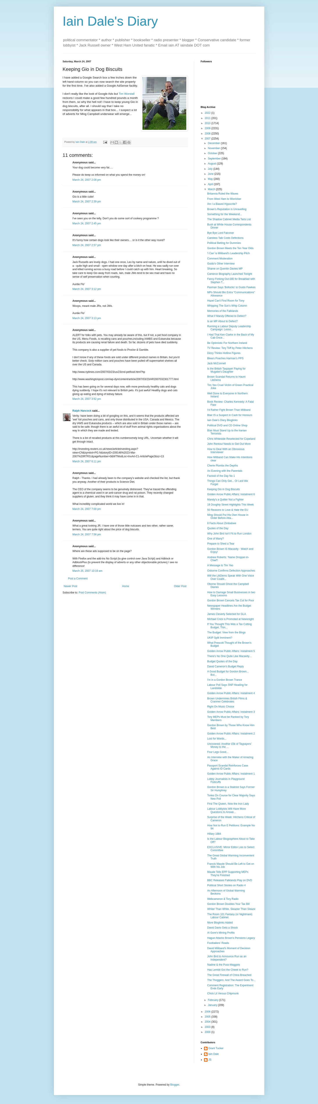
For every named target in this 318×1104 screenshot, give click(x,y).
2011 (208, 118)
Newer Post (70, 586)
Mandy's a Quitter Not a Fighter (225, 499)
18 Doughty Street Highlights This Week (230, 504)
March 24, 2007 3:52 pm (87, 398)
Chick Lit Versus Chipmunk (222, 993)
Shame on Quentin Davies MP (224, 268)
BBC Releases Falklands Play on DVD (229, 880)
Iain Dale (213, 1054)
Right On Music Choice (220, 706)
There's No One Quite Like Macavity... (229, 656)
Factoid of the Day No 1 (221, 475)
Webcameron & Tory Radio (222, 898)
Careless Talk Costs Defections (225, 237)
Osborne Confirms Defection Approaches (231, 570)
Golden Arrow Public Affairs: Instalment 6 (231, 494)
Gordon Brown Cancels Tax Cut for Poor (230, 600)
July (210, 168)
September (214, 158)
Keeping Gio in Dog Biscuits (223, 489)
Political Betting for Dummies (224, 243)
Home (125, 586)
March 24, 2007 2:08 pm (87, 179)
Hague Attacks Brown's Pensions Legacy (231, 938)
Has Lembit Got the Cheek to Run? (227, 969)
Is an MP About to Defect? (222, 321)
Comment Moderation (219, 258)
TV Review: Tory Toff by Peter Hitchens (229, 348)
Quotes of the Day (217, 528)
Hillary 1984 (214, 833)
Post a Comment (78, 578)
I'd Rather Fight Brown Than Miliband (228, 409)
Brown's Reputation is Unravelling (226, 209)
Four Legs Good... (217, 752)
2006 (208, 1011)
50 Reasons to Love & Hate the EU (227, 509)
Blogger (174, 1084)
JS (209, 1059)
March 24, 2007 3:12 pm (87, 289)
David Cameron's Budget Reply (225, 666)
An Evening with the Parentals (224, 470)
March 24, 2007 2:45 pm (87, 223)
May (210, 178)
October (213, 153)
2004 (208, 1021)
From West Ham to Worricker (224, 198)
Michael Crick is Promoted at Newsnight (230, 619)
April (211, 184)
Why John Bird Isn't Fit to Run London (229, 533)
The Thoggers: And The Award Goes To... (231, 980)
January (213, 1005)
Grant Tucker (216, 1048)
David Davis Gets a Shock (222, 927)
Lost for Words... (216, 738)
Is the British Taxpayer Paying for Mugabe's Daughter (226, 370)
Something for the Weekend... (224, 214)
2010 (208, 123)
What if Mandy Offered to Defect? (226, 316)
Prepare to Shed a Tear (220, 543)
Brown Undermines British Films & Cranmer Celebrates (227, 700)
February (213, 1000)
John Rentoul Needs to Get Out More (228, 443)
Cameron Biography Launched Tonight (229, 273)
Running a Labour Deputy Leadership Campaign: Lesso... (229, 328)
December (214, 143)
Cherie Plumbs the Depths (222, 465)
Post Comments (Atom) (92, 592)
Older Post (180, 586)
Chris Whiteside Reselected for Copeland (231, 438)
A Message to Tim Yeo (220, 565)
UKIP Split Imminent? (219, 637)
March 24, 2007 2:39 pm (87, 201)
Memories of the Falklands (222, 311)
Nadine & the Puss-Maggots (223, 964)
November (214, 148)
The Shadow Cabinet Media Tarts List (229, 219)
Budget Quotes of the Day (222, 661)
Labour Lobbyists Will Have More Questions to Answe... (226, 810)
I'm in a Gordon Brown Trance (224, 679)
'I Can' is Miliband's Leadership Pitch (228, 253)
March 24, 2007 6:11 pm (87, 461)
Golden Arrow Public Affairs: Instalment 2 (231, 733)
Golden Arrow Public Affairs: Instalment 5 (231, 651)
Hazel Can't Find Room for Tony (225, 300)
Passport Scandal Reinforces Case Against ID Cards (227, 767)
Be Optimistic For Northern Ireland (227, 343)
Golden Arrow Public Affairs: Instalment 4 (231, 693)
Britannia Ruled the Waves (222, 193)
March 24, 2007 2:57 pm (87, 245)
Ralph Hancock (82, 410)
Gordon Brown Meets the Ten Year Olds (230, 248)
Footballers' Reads (218, 943)
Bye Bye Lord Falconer (220, 232)
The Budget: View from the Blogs (226, 632)
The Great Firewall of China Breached (229, 975)
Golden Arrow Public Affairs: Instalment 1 (231, 773)
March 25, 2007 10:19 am (88, 570)
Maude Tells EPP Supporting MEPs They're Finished (227, 873)
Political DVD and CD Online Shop (227, 425)
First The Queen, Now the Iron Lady (228, 803)
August (212, 163)
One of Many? (215, 538)
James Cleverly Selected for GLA (226, 614)
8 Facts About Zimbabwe (221, 523)
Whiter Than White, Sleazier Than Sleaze (231, 909)
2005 (208, 1016)
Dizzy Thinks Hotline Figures (223, 353)
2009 (208, 128)
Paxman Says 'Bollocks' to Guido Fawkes (231, 287)
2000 (208, 1032)
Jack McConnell (216, 363)
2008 (208, 133)
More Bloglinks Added (220, 922)
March (212, 189)
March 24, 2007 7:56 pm (87, 534)
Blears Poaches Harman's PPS (225, 358)
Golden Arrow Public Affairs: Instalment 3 (231, 711)
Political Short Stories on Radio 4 (226, 885)
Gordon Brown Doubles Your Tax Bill (228, 904)
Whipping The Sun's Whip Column (227, 305)
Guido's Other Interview (221, 263)
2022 (208, 112)
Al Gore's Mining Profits (221, 932)
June (211, 173)
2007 (208, 138)
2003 (208, 1027)
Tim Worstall (127, 93)
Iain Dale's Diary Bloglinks (222, 420)
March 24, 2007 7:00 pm (87, 509)
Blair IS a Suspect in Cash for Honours (229, 415)
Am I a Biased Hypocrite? (222, 203)
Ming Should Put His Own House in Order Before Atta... (227, 516)
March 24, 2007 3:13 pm (87, 318)
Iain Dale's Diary (110, 21)
